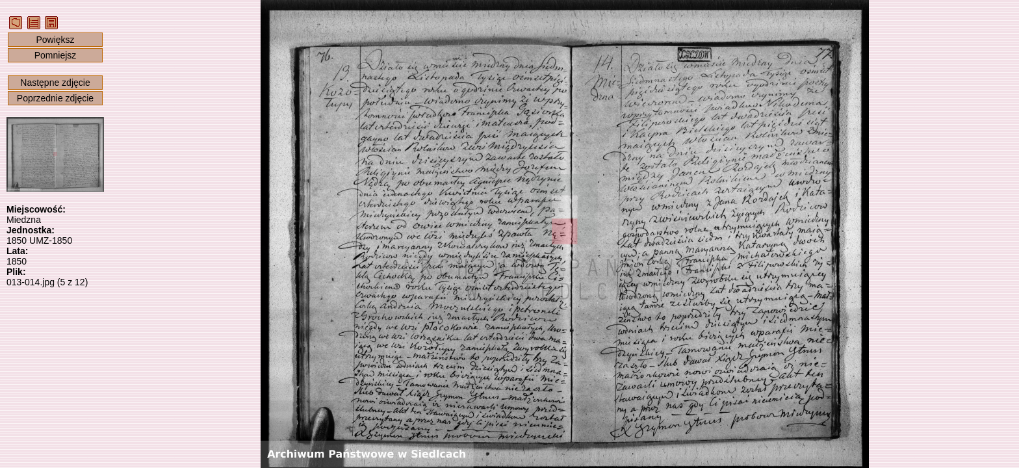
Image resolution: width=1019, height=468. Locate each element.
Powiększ (55, 39)
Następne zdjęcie (55, 82)
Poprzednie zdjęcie (55, 98)
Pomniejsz (55, 55)
